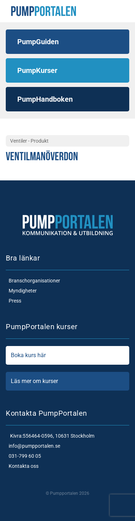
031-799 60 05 (23, 456)
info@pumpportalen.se (33, 446)
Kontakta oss (22, 466)
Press (13, 301)
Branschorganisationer (33, 280)
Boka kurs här (67, 355)
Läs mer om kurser (67, 381)
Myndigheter (21, 290)
